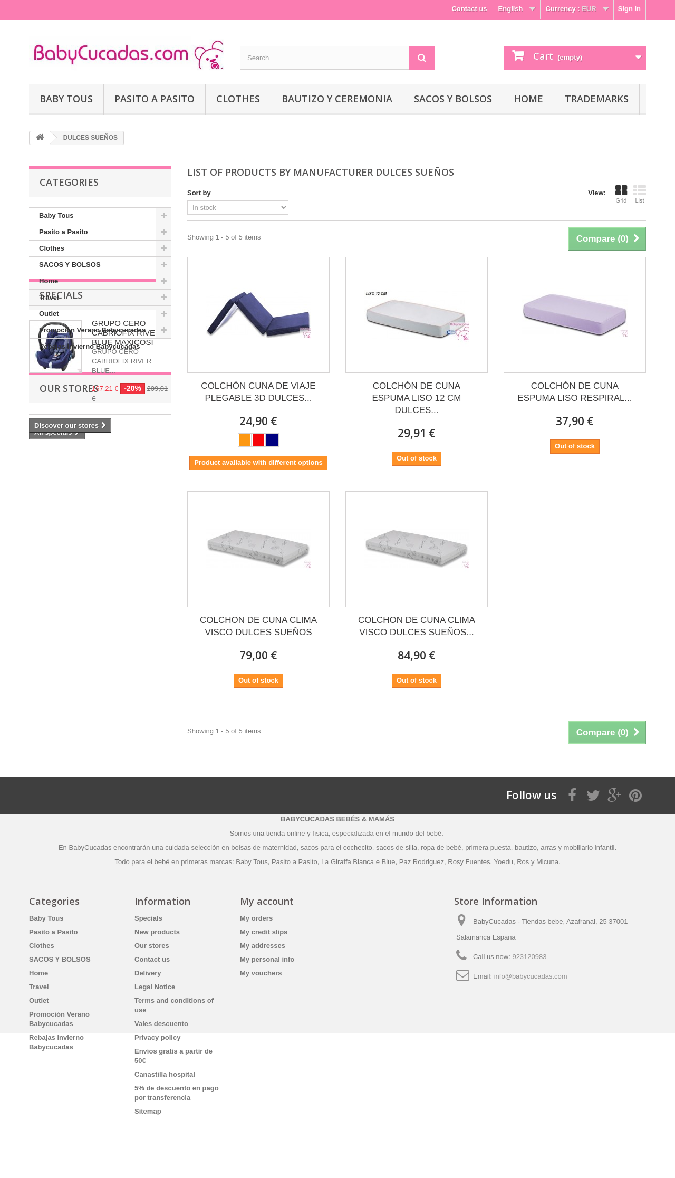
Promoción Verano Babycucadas (92, 330)
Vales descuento (161, 1024)
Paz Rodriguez (421, 862)
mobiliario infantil (589, 847)
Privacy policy (157, 1037)
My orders (256, 918)
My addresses (262, 946)
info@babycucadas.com (530, 976)
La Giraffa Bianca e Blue (358, 862)
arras (549, 847)
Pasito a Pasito (154, 98)
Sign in (629, 9)
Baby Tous (66, 98)
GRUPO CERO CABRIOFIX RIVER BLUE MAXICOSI (126, 424)
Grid (621, 194)
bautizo (526, 847)
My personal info (267, 959)
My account (267, 901)
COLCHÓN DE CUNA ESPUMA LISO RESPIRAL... (574, 392)
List (639, 194)
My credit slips (263, 932)
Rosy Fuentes (469, 862)
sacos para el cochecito (336, 847)
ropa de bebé (441, 847)
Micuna (547, 862)
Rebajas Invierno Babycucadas (89, 346)
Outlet (49, 314)
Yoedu (503, 862)
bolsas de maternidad (263, 847)
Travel (49, 297)
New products (157, 932)
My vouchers (261, 973)
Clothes (238, 98)
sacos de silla (396, 847)
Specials (61, 386)
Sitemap (147, 1111)
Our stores (69, 563)
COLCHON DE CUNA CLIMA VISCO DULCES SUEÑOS (258, 626)
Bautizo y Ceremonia (337, 98)
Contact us (469, 9)
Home (528, 98)
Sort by (199, 193)
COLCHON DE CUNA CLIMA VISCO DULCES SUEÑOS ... (416, 626)
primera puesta (488, 847)
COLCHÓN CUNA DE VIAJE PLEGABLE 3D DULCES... (258, 392)
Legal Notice (154, 987)
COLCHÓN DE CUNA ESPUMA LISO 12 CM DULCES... (416, 398)
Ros (523, 862)
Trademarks (597, 98)
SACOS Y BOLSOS (453, 98)
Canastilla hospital (164, 1074)
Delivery (147, 973)
